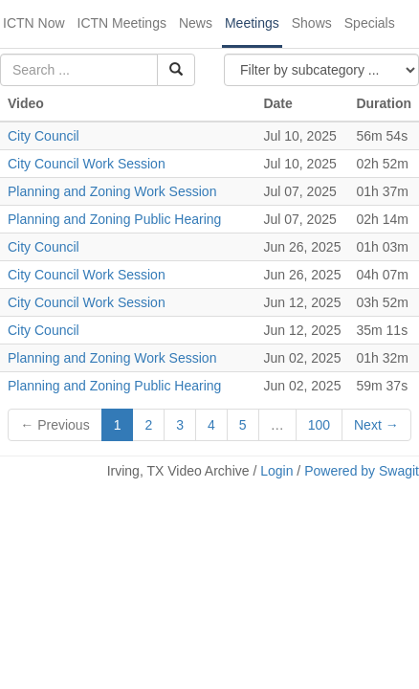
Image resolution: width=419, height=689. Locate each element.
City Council (43, 136)
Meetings (252, 23)
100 (319, 425)
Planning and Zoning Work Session (112, 191)
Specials (369, 23)
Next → (376, 425)
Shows (312, 23)
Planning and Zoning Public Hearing (114, 219)
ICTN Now (34, 23)
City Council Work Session (86, 163)
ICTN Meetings (121, 23)
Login (276, 470)
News (195, 23)
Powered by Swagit (361, 470)
